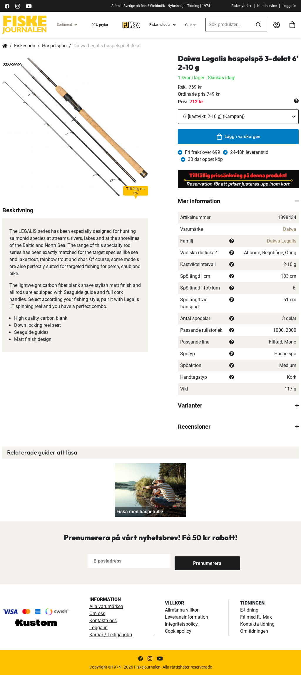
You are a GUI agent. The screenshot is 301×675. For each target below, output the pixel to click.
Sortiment (64, 25)
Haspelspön (54, 45)
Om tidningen (254, 631)
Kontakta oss (103, 620)
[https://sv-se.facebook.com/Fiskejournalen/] (7, 6)
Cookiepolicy (178, 631)
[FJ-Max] (131, 25)
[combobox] (228, 24)
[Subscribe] (194, 561)
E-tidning (249, 610)
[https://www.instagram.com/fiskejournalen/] (17, 6)
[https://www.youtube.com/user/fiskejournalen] (29, 6)
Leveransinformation (186, 617)
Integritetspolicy (181, 624)
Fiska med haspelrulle (139, 511)
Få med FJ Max (256, 617)
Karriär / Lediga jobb (110, 634)
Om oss (97, 613)
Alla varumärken (106, 606)
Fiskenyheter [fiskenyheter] (241, 6)
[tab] (238, 201)
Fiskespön (24, 45)
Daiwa (289, 229)
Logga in (289, 6)
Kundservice (267, 6)
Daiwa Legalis (281, 241)
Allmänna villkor (181, 610)
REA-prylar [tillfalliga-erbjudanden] (99, 25)
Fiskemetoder (159, 25)
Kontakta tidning (257, 624)
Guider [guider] (190, 25)
